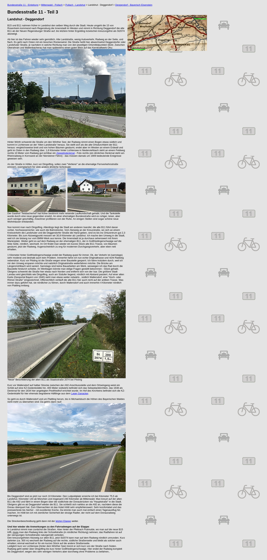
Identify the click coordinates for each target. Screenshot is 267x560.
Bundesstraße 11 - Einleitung (22, 5)
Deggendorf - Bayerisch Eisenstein (133, 5)
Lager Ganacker (79, 393)
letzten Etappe (63, 521)
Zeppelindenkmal (65, 153)
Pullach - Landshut (75, 5)
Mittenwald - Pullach (51, 5)
